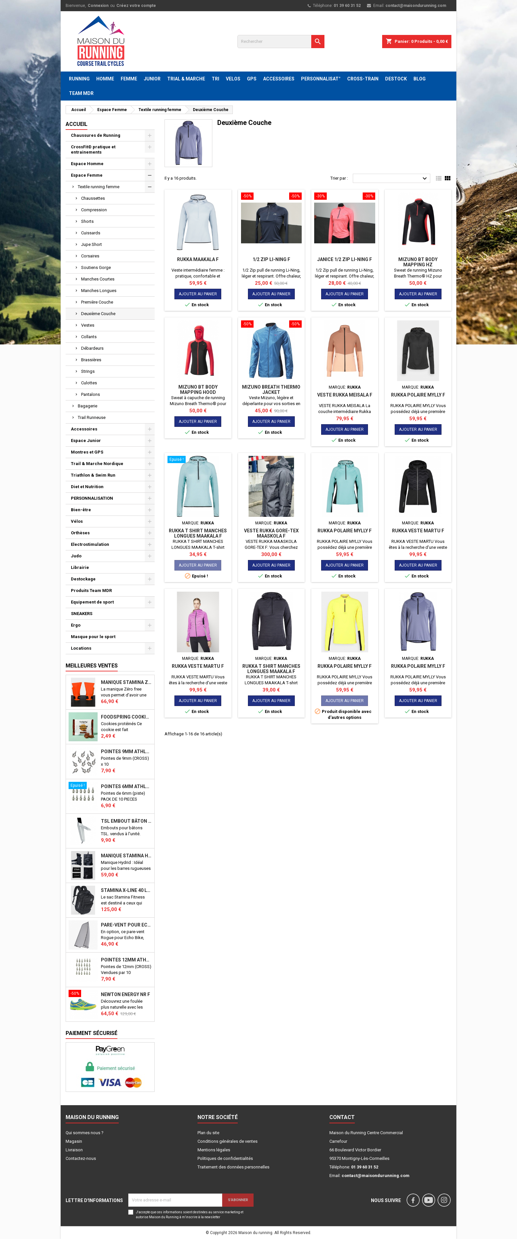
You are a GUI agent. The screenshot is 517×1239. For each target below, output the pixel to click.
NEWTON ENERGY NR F (125, 994)
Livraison (74, 1149)
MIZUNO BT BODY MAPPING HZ (418, 262)
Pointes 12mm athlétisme (126, 959)
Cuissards (90, 232)
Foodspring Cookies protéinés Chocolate (126, 717)
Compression (94, 209)
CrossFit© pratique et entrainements (93, 149)
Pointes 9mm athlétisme (126, 751)
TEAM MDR (81, 93)
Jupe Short (91, 244)
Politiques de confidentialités (225, 1158)
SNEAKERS (81, 613)
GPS (252, 78)
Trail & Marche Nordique (97, 463)
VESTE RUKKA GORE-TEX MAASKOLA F (271, 533)
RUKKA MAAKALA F (198, 259)
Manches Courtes (97, 279)
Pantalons (90, 394)
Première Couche (97, 302)
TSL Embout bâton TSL (126, 821)
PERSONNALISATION (92, 498)
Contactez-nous (81, 1158)
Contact (342, 1117)
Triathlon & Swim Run (93, 475)
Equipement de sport (92, 602)
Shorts (87, 221)
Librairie (80, 567)
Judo (76, 555)
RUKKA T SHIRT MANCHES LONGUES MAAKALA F (198, 533)
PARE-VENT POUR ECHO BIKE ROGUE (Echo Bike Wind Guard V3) (126, 925)
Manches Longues (98, 290)
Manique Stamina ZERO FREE (126, 682)
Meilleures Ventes (92, 666)
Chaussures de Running (95, 135)
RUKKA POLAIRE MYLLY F (418, 395)
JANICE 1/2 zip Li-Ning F (344, 259)
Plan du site (208, 1132)
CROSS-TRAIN (363, 78)
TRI (215, 78)
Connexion (98, 5)
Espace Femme (87, 175)
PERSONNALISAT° (321, 78)
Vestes (87, 325)
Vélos (77, 521)
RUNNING (79, 78)
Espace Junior (86, 440)
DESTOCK (396, 78)
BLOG (419, 78)
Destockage (83, 578)
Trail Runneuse (92, 417)
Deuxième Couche (98, 313)
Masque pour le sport (93, 636)
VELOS (233, 78)
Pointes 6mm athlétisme (126, 786)
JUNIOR (152, 78)
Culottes (89, 382)
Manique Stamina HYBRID (126, 855)
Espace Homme (87, 163)
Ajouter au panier (198, 294)
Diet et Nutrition (87, 486)
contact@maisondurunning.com (415, 5)
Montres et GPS (87, 452)
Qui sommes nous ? (85, 1132)
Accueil (76, 124)
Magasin (74, 1141)
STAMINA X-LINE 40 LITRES (126, 890)
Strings (88, 371)
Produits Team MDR (91, 590)
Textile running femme (98, 186)
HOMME (105, 78)
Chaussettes (93, 198)
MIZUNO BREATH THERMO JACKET (271, 389)
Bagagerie (87, 405)
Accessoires (84, 429)
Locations (81, 648)
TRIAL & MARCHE (186, 78)
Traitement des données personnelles (233, 1167)
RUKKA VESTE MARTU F (418, 530)
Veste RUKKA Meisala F (344, 395)
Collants (89, 336)
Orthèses (80, 532)
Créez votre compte (136, 5)
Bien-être (81, 509)
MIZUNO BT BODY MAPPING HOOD (198, 389)
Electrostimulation (90, 544)
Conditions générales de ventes (228, 1141)
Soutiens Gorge (96, 267)
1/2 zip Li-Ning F (271, 259)
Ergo (75, 625)
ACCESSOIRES (278, 78)
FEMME (129, 78)
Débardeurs (92, 348)
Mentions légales (214, 1149)
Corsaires (90, 255)
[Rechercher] (280, 41)
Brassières (91, 359)
